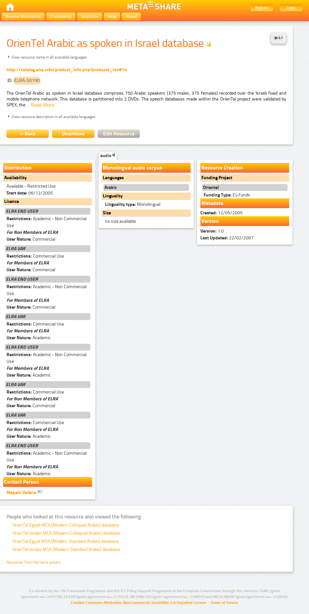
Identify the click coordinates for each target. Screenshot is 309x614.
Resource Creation (222, 168)
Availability (15, 177)
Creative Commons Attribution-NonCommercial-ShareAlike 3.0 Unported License (138, 602)
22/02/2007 (227, 238)
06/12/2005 (30, 193)
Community (61, 16)
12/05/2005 (221, 213)
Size (107, 213)
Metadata (212, 203)
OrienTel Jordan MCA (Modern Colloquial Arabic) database (66, 533)
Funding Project (216, 177)
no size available (120, 221)
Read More (42, 105)
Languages (113, 177)
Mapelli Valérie (24, 492)
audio (107, 155)
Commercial (31, 239)
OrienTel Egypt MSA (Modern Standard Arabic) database (65, 541)
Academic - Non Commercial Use (47, 222)
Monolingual (132, 204)
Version (210, 221)
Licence (11, 201)
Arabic (110, 187)
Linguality (113, 196)
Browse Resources (23, 16)
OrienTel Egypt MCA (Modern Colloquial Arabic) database (65, 525)
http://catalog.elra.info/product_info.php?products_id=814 (67, 70)
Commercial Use (35, 256)
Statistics (89, 16)
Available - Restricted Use (31, 186)
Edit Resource (119, 133)
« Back (27, 133)
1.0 (212, 231)
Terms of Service (224, 602)
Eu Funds (227, 195)
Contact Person (21, 482)
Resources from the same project (33, 562)
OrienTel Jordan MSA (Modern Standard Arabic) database (66, 549)
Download (73, 133)
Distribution (18, 168)
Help (112, 16)
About (131, 16)
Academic (29, 337)
